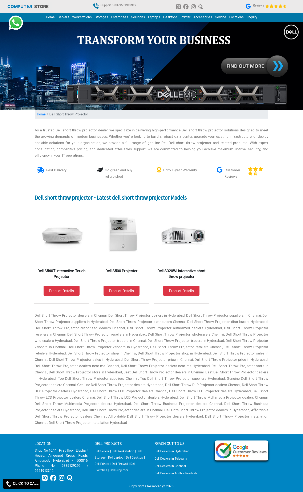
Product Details (61, 291)
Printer (185, 17)
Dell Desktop (134, 457)
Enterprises (119, 17)
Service (220, 17)
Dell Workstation (123, 451)
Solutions (138, 17)
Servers (63, 17)
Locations (236, 17)
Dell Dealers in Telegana (171, 458)
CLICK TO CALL (21, 483)
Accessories (202, 17)
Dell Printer (102, 464)
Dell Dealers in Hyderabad (172, 451)
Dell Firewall (120, 464)
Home (50, 17)
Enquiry (252, 17)
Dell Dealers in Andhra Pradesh (176, 473)
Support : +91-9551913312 (118, 5)
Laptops (154, 17)
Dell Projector (119, 470)
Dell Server (102, 451)
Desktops (170, 17)
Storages (101, 17)
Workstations (82, 17)
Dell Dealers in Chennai (170, 466)
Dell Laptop (116, 457)
